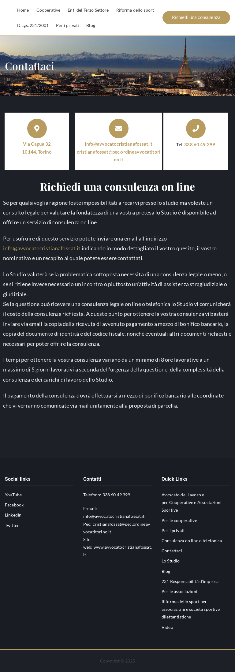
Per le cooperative (179, 520)
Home (23, 10)
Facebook (14, 504)
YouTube (13, 494)
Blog (90, 25)
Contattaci (172, 550)
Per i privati (67, 25)
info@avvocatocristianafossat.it (118, 144)
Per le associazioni (179, 591)
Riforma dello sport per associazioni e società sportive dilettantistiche (191, 609)
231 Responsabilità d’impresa (190, 581)
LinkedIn (13, 514)
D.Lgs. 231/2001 (33, 25)
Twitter (12, 525)
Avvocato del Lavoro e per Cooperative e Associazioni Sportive (192, 502)
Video (167, 627)
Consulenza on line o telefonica (192, 540)
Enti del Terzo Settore (88, 10)
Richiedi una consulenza (196, 17)
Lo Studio (171, 560)
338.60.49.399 (199, 144)
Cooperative (48, 10)
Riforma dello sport (135, 10)
